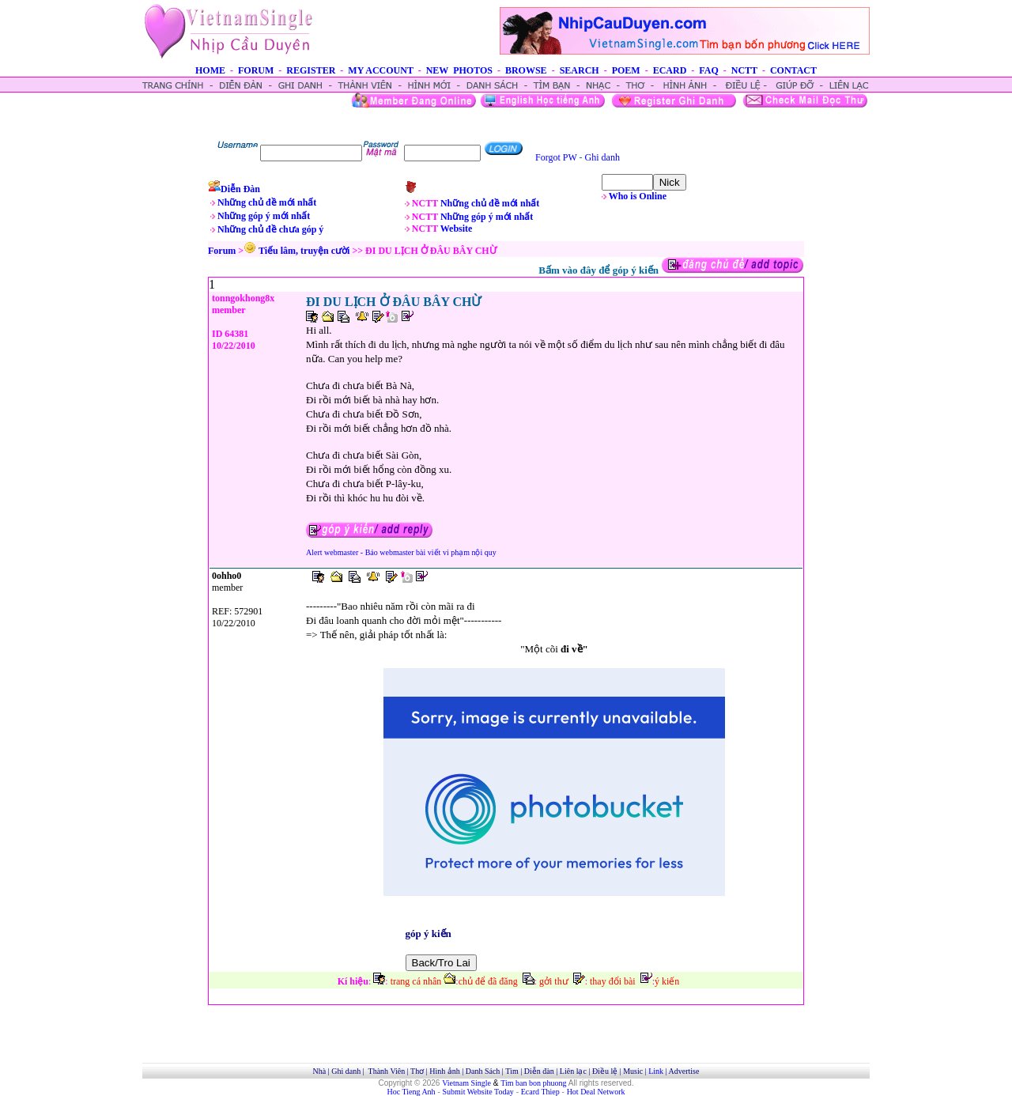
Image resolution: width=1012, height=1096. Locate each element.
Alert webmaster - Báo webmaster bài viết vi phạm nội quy (401, 552)
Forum (222, 250)
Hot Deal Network (596, 1091)
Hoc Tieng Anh (411, 1091)
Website (456, 228)
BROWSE (526, 70)
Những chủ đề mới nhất (266, 202)
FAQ (708, 70)
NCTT (744, 70)
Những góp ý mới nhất (263, 215)
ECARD (670, 70)
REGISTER (310, 70)
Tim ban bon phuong (533, 1083)
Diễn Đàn (240, 189)
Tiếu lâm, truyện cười (304, 250)
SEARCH (579, 70)
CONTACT (793, 70)
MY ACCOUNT (380, 70)
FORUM (256, 70)
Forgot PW (556, 157)
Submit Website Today (478, 1091)
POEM (626, 70)
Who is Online (637, 196)
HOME (210, 70)
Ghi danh (602, 157)
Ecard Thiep (540, 1091)
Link (655, 1071)
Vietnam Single (466, 1083)
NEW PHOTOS (459, 70)
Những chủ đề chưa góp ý (270, 229)
